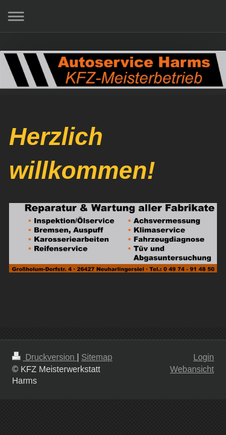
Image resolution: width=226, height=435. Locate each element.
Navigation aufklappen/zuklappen (113, 16)
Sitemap (96, 357)
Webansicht (192, 369)
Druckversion (44, 357)
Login (203, 357)
